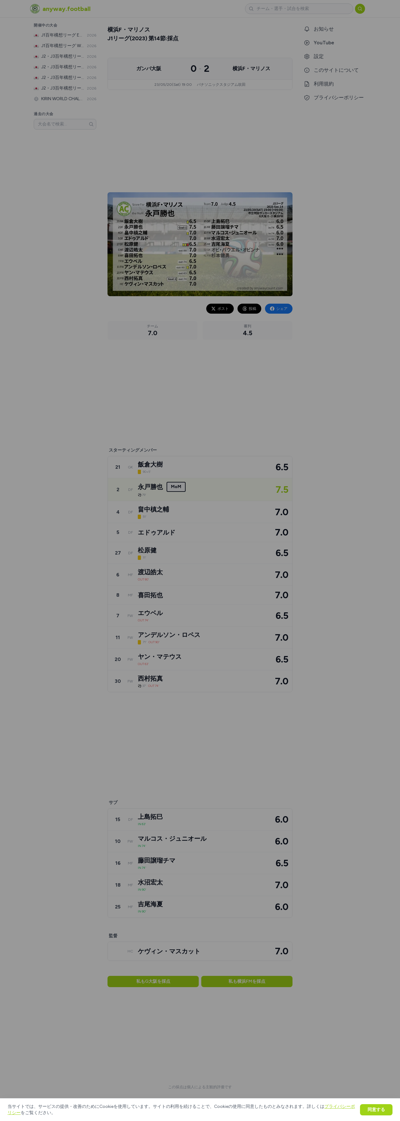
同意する (376, 1109)
